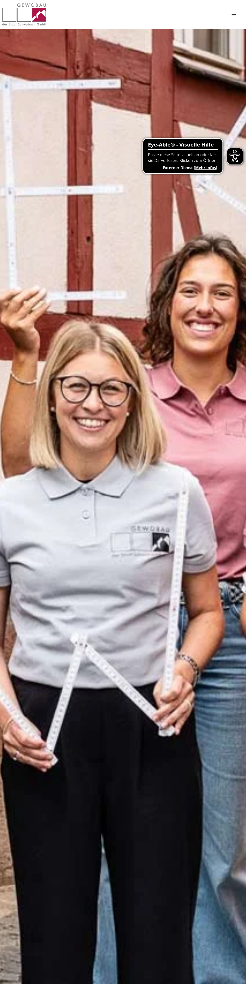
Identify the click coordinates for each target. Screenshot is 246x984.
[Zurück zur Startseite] (24, 14)
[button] (234, 14)
